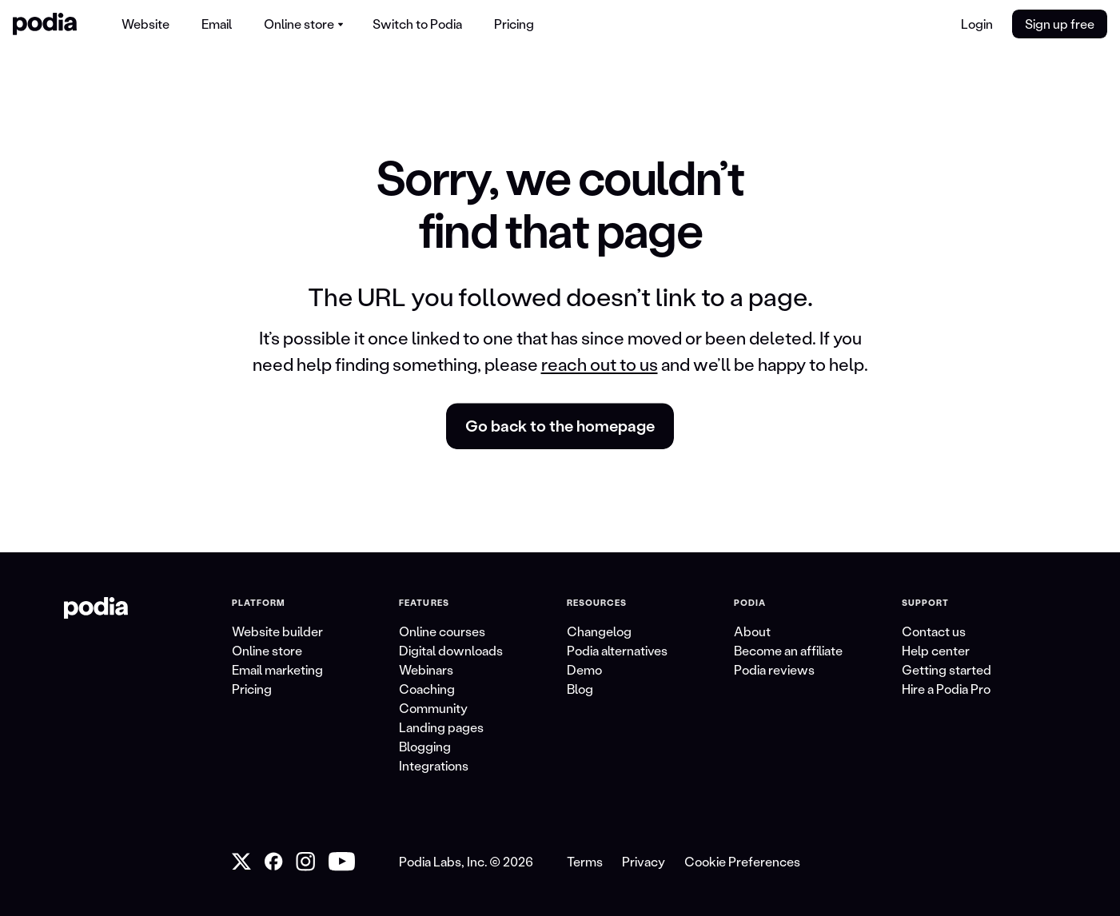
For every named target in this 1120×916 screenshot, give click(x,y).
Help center (936, 650)
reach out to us (599, 364)
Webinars (426, 669)
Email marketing (277, 669)
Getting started (946, 669)
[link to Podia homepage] (96, 608)
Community (433, 707)
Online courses (442, 631)
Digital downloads (451, 650)
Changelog (599, 631)
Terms (585, 861)
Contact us (934, 631)
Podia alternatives (617, 650)
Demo (584, 669)
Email (216, 23)
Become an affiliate (788, 650)
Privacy (643, 861)
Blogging (425, 746)
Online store (267, 650)
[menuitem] (145, 24)
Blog (580, 688)
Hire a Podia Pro (946, 688)
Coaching (427, 688)
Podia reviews (774, 669)
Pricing (514, 23)
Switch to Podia (417, 23)
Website (145, 23)
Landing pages (441, 727)
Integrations (433, 765)
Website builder (277, 631)
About (752, 631)
